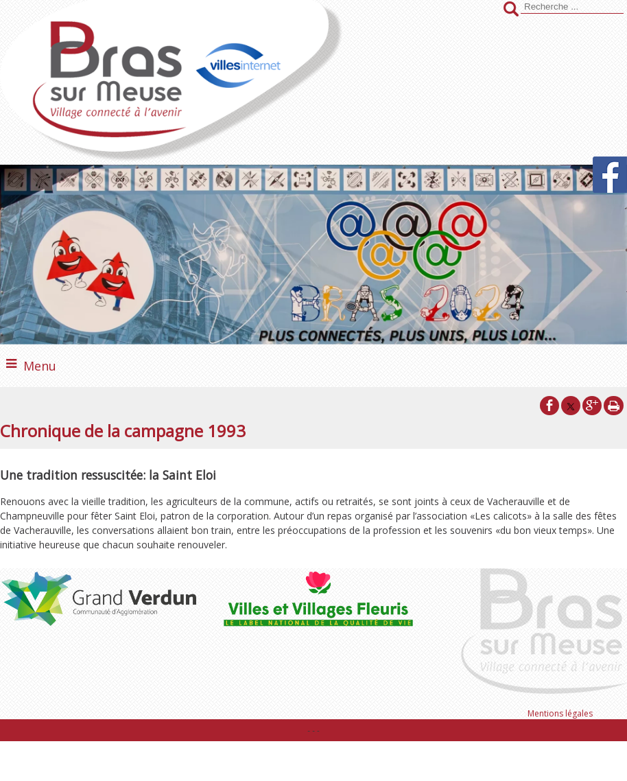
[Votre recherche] (572, 7)
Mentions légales (560, 713)
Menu (39, 366)
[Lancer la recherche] (511, 10)
